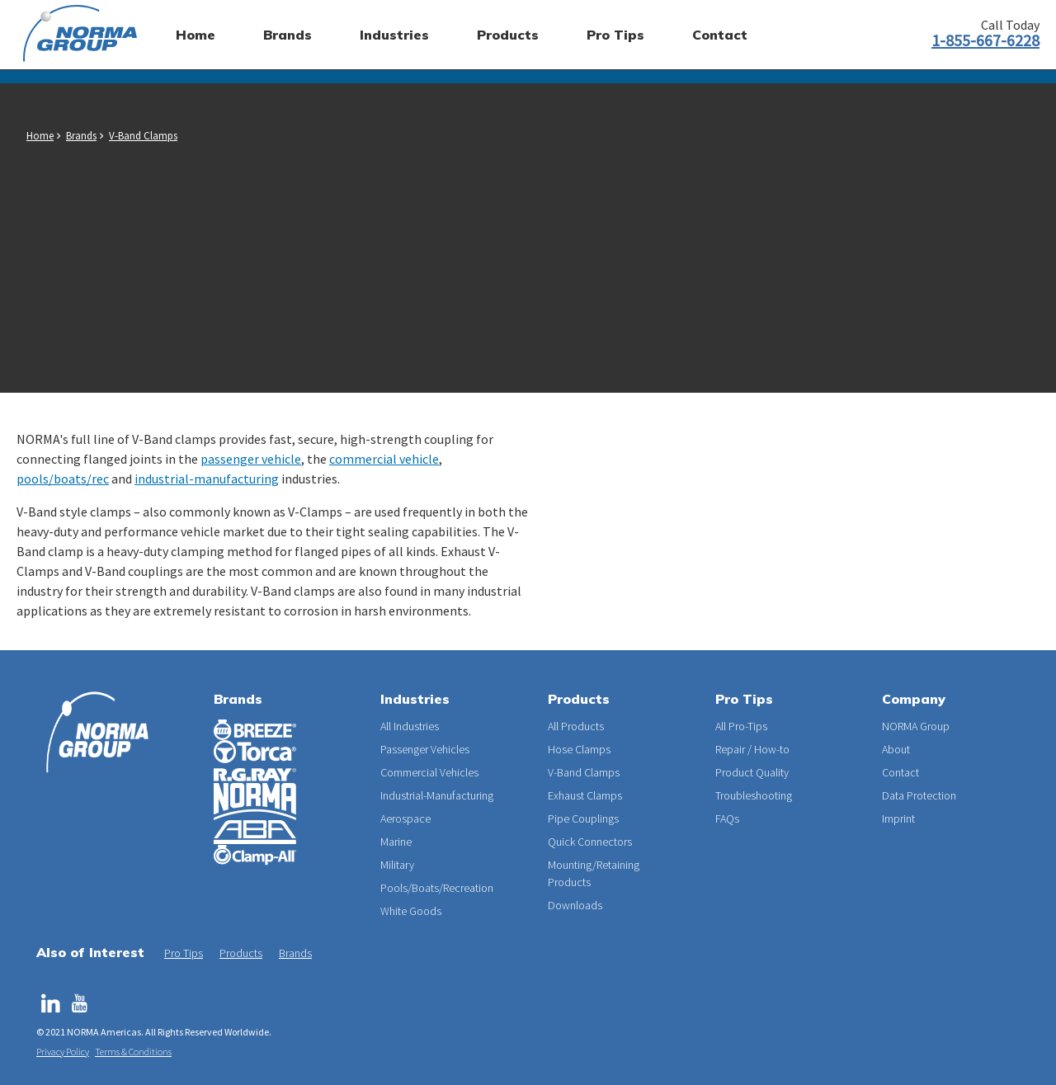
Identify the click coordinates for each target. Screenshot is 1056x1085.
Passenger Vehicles (424, 749)
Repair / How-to (752, 749)
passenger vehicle (250, 459)
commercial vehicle (384, 459)
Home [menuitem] (195, 34)
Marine (396, 841)
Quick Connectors (590, 841)
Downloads (575, 905)
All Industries (409, 726)
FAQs (727, 818)
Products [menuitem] (508, 34)
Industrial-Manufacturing (436, 795)
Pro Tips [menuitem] (615, 34)
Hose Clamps (579, 749)
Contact (900, 772)
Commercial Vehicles (429, 772)
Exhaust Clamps (585, 795)
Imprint (898, 818)
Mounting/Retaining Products (593, 873)
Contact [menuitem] (719, 34)
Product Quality (752, 772)
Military (397, 864)
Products (240, 953)
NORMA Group (916, 726)
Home (40, 136)
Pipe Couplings (583, 818)
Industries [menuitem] (394, 34)
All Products (576, 726)
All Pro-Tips (741, 726)
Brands (81, 136)
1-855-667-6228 (985, 40)
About (896, 749)
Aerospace (405, 818)
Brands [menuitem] (287, 34)
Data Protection (919, 795)
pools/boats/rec (62, 478)
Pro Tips (183, 953)
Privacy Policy (62, 1051)
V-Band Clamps (143, 136)
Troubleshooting (753, 795)
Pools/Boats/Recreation (436, 887)
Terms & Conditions (133, 1051)
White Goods (410, 910)
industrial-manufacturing (206, 478)
